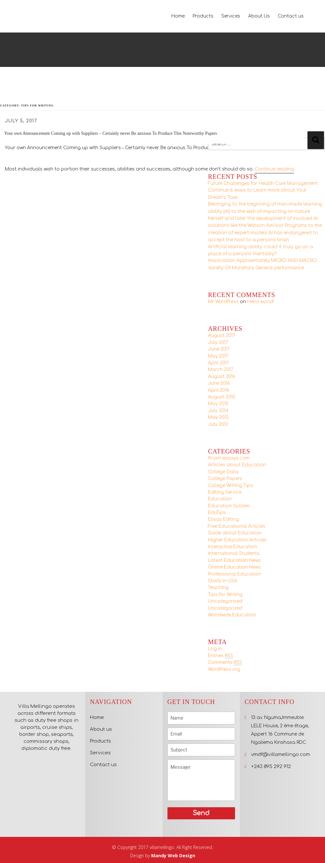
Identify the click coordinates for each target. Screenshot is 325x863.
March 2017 (220, 369)
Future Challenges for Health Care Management (263, 183)
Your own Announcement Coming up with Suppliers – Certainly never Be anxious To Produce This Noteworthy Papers (110, 133)
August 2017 (221, 335)
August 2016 (221, 376)
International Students (234, 553)
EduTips (217, 512)
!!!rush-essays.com (229, 458)
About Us (259, 16)
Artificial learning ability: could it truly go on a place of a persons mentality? (260, 250)
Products (203, 16)
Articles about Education (237, 464)
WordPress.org (224, 669)
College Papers (225, 478)
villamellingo (162, 847)
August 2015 (221, 397)
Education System (229, 506)
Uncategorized (225, 608)
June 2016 (219, 383)
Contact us (291, 16)
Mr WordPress (223, 301)
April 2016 (218, 390)
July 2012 (218, 424)
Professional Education (234, 574)
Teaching (218, 587)
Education (220, 499)
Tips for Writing (225, 594)
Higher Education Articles (237, 540)
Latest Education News (234, 560)
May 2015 (218, 403)
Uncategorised (225, 601)
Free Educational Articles (236, 526)
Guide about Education (235, 533)
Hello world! (260, 301)
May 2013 (218, 417)
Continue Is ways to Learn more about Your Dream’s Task (257, 193)
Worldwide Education (232, 615)
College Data (223, 471)
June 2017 (219, 349)
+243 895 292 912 (271, 766)
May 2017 (218, 356)
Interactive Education (232, 546)
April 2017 (218, 362)
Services (230, 16)
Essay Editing (223, 519)
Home (178, 16)
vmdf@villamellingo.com (280, 754)
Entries (220, 655)
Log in (215, 648)
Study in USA (222, 580)
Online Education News (234, 567)
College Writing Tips (230, 485)
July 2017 (218, 342)
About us (101, 729)
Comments (225, 662)
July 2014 (218, 410)
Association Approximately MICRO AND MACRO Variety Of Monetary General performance (262, 264)
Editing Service (224, 492)
